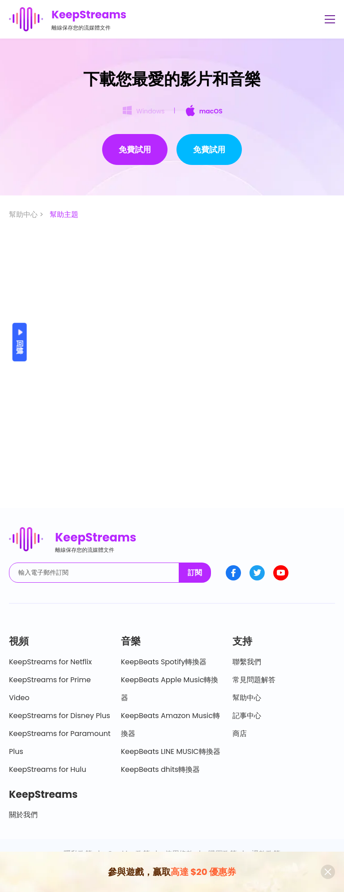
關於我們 (23, 815)
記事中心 (246, 715)
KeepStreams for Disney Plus (59, 715)
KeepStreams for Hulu (47, 769)
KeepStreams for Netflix (50, 662)
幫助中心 (246, 698)
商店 (239, 733)
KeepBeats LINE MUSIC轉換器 (170, 751)
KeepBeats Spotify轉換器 (164, 662)
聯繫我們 (246, 662)
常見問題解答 (253, 680)
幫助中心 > (27, 214)
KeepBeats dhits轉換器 (160, 769)
